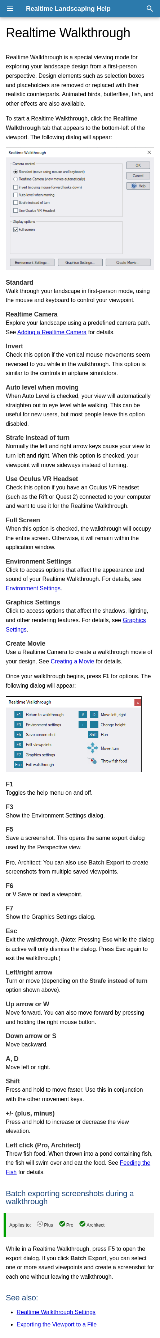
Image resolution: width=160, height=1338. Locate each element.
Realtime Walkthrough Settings (56, 1312)
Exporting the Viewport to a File (57, 1324)
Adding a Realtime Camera (51, 332)
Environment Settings (33, 588)
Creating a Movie (72, 661)
